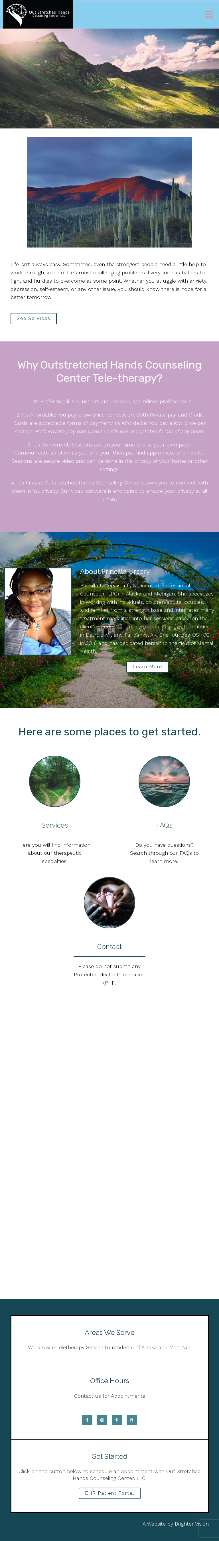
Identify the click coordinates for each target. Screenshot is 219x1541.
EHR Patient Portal (109, 1493)
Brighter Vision (192, 1524)
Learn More (147, 666)
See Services (33, 318)
